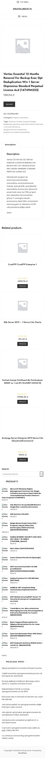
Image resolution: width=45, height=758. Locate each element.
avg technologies (29, 122)
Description (10, 144)
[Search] (41, 474)
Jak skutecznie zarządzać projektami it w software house (20, 721)
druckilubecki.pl (22, 9)
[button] (22, 16)
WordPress (22, 753)
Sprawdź (9, 104)
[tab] (10, 145)
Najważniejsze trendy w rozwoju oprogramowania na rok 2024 (16, 690)
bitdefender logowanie (11, 124)
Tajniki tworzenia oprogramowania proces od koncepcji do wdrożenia (22, 674)
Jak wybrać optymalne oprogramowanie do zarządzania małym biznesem (21, 713)
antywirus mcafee (15, 122)
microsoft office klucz (12, 127)
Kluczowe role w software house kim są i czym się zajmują (22, 697)
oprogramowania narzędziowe (14, 130)
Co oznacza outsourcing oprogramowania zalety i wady (21, 736)
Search (5, 469)
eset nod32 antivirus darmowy (32, 124)
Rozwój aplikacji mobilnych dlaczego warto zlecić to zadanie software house (21, 682)
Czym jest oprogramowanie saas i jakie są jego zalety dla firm (20, 729)
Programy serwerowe (20, 118)
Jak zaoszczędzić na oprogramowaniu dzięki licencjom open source (21, 705)
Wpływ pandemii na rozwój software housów (22, 668)
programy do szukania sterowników (16, 132)
